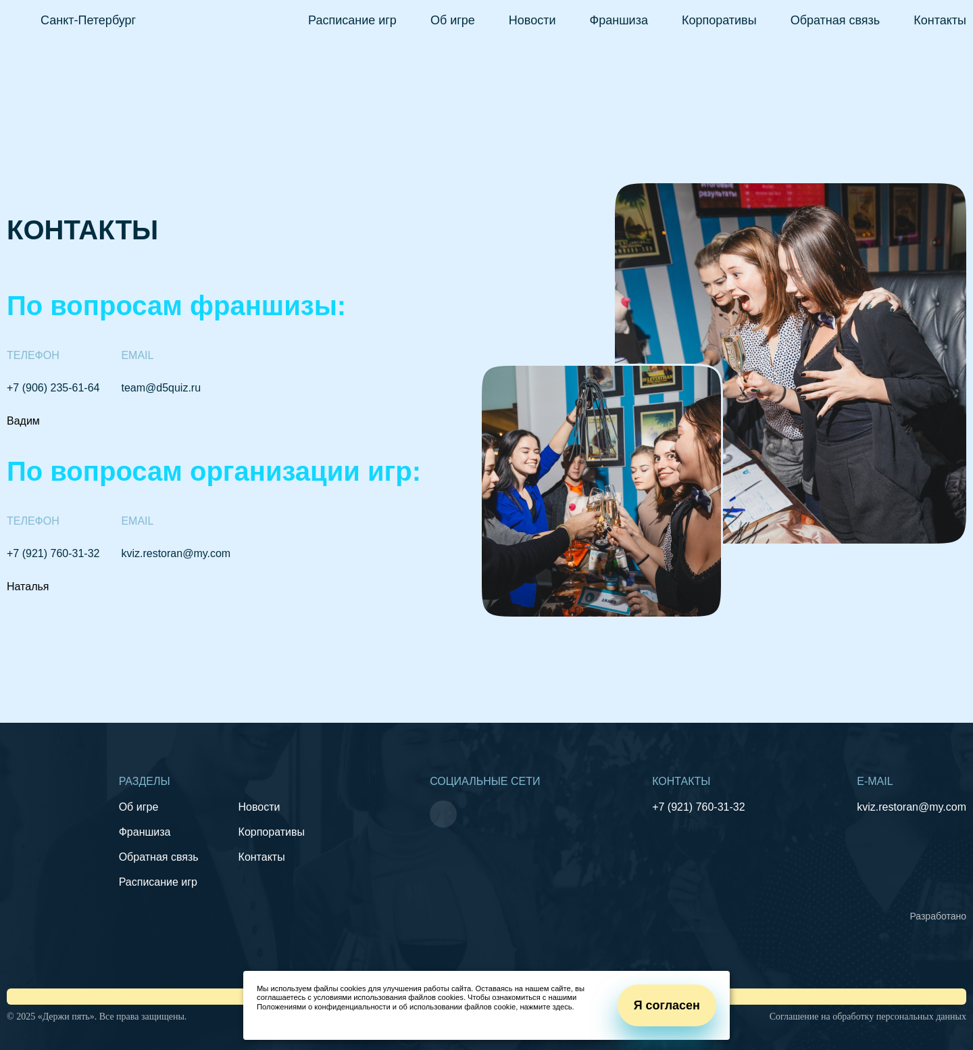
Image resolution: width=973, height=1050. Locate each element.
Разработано (937, 916)
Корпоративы (719, 20)
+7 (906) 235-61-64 (53, 387)
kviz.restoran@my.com (175, 553)
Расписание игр (352, 20)
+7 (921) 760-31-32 (53, 553)
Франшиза (619, 20)
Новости (532, 20)
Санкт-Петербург (88, 20)
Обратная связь (835, 20)
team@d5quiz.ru (161, 387)
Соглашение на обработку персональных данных (868, 1016)
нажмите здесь (546, 1007)
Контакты (940, 20)
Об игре (452, 20)
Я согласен (667, 1005)
